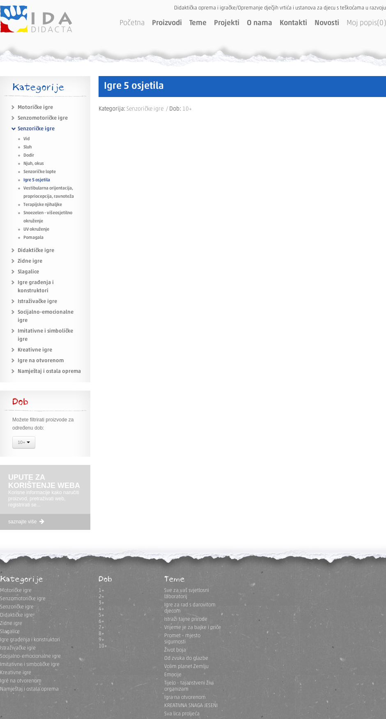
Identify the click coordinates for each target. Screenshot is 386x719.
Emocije (173, 674)
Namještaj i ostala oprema (49, 371)
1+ (101, 590)
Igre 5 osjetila (36, 180)
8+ (101, 633)
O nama (259, 23)
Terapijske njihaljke (42, 205)
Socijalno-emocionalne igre (30, 656)
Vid (26, 139)
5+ (101, 615)
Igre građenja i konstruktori (30, 640)
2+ (101, 596)
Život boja (175, 650)
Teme (198, 23)
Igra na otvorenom (185, 697)
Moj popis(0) (366, 23)
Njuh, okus (33, 164)
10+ (24, 443)
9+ (101, 640)
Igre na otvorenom (41, 360)
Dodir (28, 155)
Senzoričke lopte (39, 172)
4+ (101, 609)
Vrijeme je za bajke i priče (192, 627)
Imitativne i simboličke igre (30, 664)
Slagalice (28, 272)
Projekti (226, 23)
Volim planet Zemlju (186, 666)
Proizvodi (167, 23)
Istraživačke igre (37, 301)
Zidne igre (30, 261)
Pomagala (33, 238)
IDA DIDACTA (36, 18)
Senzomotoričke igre (43, 118)
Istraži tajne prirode (185, 619)
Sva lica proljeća (182, 714)
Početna (132, 23)
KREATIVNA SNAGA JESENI (191, 705)
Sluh (27, 147)
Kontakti (293, 23)
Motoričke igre (35, 107)
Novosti (327, 23)
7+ (101, 627)
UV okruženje (36, 229)
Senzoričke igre (36, 129)
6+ (101, 621)
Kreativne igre (35, 350)
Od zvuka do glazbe (186, 658)
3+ (101, 603)
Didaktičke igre (36, 250)
